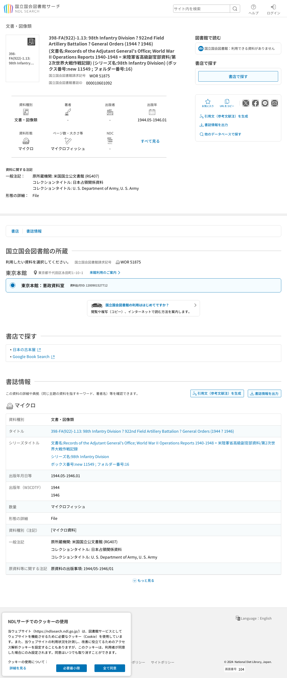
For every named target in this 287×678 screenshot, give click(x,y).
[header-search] (206, 9)
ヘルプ (253, 9)
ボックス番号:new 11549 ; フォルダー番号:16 (90, 464)
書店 (15, 231)
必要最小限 (71, 668)
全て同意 (109, 668)
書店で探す (238, 76)
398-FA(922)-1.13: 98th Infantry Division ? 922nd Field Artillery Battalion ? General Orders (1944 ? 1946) (142, 431)
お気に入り (208, 103)
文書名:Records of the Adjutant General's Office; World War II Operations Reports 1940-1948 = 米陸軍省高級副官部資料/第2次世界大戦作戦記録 (163, 446)
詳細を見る (18, 668)
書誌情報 (34, 231)
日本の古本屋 (27, 349)
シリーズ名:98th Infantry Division (80, 456)
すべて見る (150, 141)
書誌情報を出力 (213, 124)
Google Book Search (34, 356)
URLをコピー (227, 103)
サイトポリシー (162, 662)
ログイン (273, 9)
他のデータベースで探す (220, 134)
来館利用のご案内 (106, 272)
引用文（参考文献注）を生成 (223, 116)
